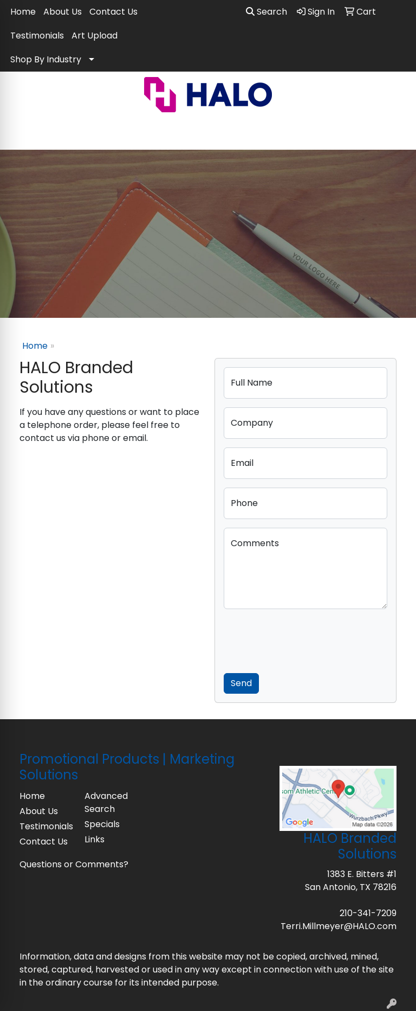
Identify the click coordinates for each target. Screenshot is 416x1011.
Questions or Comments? (74, 864)
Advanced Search (106, 802)
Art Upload (95, 35)
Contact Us (113, 11)
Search (266, 11)
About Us (62, 11)
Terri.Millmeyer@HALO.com (338, 926)
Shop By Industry (45, 59)
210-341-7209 (368, 913)
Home (23, 11)
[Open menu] (394, 134)
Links (94, 839)
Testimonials (37, 35)
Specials (102, 824)
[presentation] (306, 639)
